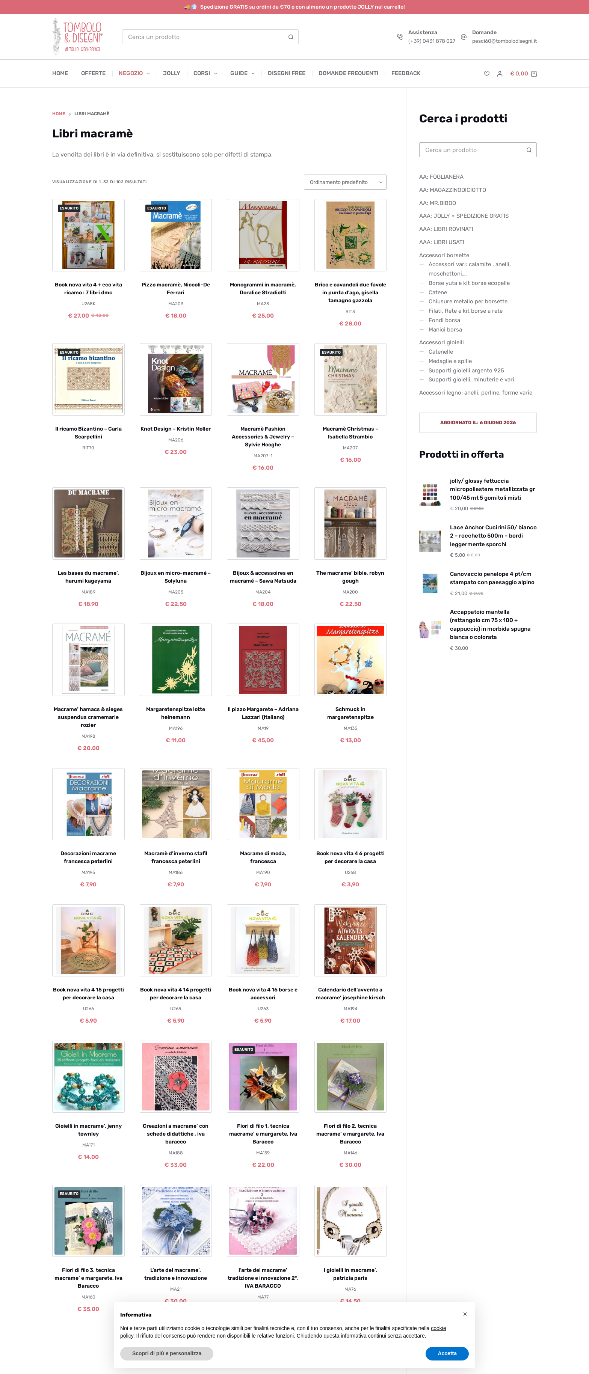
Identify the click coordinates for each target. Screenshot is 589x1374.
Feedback (405, 73)
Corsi (206, 73)
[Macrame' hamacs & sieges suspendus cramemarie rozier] (88, 660)
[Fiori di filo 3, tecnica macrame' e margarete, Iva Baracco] (88, 1221)
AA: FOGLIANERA (441, 176)
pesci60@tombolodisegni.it (504, 41)
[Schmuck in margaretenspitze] (350, 660)
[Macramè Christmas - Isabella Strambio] (350, 379)
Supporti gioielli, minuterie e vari (471, 379)
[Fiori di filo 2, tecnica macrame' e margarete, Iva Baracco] (350, 1077)
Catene (438, 292)
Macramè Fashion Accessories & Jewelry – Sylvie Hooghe (263, 437)
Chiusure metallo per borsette (468, 301)
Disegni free (286, 73)
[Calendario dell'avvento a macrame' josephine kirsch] (350, 940)
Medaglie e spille (450, 361)
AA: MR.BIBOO (437, 203)
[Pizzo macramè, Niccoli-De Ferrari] (176, 235)
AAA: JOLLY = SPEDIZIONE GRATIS (464, 215)
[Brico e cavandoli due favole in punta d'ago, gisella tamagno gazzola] (350, 235)
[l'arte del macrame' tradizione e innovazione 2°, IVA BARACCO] (263, 1221)
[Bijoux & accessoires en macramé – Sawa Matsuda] (263, 523)
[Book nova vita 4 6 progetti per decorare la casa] (350, 804)
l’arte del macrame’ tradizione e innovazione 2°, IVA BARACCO (263, 1278)
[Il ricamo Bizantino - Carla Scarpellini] (88, 379)
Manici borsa (445, 329)
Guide (244, 73)
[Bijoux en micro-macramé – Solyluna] (176, 523)
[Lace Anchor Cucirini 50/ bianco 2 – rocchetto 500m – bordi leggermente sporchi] (430, 541)
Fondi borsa (444, 320)
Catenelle (441, 351)
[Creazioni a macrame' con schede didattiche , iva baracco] (176, 1077)
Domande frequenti (348, 73)
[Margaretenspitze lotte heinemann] (176, 660)
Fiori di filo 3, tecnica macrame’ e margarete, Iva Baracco (88, 1278)
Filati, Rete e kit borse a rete (466, 310)
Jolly (171, 73)
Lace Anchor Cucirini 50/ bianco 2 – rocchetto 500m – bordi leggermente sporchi (493, 536)
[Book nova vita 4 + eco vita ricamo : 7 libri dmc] (88, 235)
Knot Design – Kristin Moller (175, 429)
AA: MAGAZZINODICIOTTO (452, 190)
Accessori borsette (444, 255)
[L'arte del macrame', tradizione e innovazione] (176, 1221)
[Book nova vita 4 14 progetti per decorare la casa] (176, 940)
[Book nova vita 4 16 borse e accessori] (263, 940)
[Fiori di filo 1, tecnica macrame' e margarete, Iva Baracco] (263, 1077)
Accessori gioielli (441, 342)
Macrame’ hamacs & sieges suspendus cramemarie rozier (88, 717)
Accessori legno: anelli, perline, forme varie (475, 392)
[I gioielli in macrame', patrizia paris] (350, 1221)
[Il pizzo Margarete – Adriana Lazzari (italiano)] (263, 660)
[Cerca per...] (203, 36)
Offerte (93, 73)
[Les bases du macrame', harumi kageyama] (88, 523)
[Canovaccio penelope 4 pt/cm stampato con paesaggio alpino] (430, 583)
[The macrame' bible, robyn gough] (350, 523)
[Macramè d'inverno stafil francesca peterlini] (176, 804)
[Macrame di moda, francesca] (263, 804)
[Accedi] (500, 74)
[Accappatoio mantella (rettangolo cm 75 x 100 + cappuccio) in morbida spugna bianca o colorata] (430, 630)
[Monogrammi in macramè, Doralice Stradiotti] (263, 235)
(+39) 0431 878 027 (431, 41)
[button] (465, 1314)
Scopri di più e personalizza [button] (166, 1353)
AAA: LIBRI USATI (441, 242)
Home (60, 73)
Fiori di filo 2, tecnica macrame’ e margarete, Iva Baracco (350, 1134)
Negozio (136, 73)
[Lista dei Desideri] (486, 74)
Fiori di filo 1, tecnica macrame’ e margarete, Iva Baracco (263, 1134)
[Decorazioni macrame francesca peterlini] (88, 804)
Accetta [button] (447, 1353)
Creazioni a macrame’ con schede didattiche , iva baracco (175, 1134)
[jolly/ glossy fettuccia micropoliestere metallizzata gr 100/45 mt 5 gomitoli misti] (430, 495)
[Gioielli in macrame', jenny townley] (88, 1077)
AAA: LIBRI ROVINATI (446, 229)
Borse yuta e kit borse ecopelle (469, 283)
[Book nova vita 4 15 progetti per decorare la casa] (88, 940)
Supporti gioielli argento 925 (466, 370)
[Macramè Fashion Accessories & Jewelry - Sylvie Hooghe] (263, 379)
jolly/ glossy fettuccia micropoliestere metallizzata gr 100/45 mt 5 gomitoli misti (492, 489)
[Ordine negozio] (345, 182)
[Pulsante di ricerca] (290, 36)
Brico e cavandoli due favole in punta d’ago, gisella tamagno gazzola (350, 293)
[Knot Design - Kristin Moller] (176, 379)
